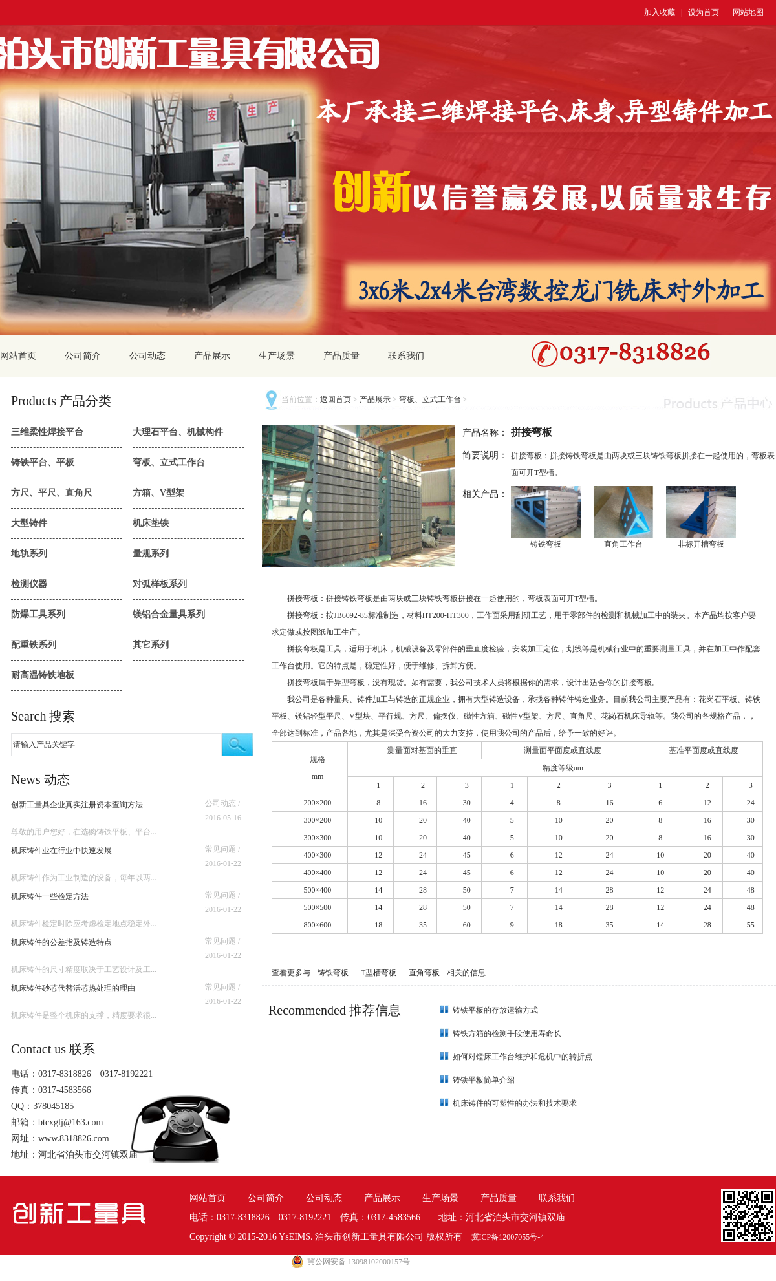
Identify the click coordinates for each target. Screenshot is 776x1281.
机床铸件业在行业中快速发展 (61, 850)
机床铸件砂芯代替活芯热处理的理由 (73, 988)
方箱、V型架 (158, 493)
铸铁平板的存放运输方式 (495, 1010)
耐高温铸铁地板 (42, 675)
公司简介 (83, 356)
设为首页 (703, 12)
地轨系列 (29, 553)
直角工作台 (623, 544)
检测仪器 (29, 584)
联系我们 (406, 356)
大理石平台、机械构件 (178, 432)
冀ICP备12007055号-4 (507, 1237)
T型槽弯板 (379, 972)
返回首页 (335, 399)
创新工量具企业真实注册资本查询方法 (77, 804)
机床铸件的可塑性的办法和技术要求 (515, 1103)
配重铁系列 (33, 645)
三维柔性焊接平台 (47, 432)
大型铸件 (29, 523)
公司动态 (147, 356)
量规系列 (151, 553)
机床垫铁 (151, 523)
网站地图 (748, 12)
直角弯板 (425, 972)
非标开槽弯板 (701, 544)
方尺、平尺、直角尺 (51, 493)
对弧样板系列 (160, 584)
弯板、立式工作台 (169, 462)
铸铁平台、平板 (42, 462)
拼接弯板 (302, 598)
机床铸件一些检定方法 (50, 896)
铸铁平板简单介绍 (484, 1080)
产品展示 (212, 356)
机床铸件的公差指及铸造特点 (61, 942)
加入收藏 (659, 12)
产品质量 (341, 356)
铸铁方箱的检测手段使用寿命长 (507, 1033)
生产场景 (277, 356)
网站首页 (18, 356)
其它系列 (151, 645)
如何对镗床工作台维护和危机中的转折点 (522, 1056)
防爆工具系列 (38, 614)
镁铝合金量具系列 (169, 614)
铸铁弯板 (545, 544)
